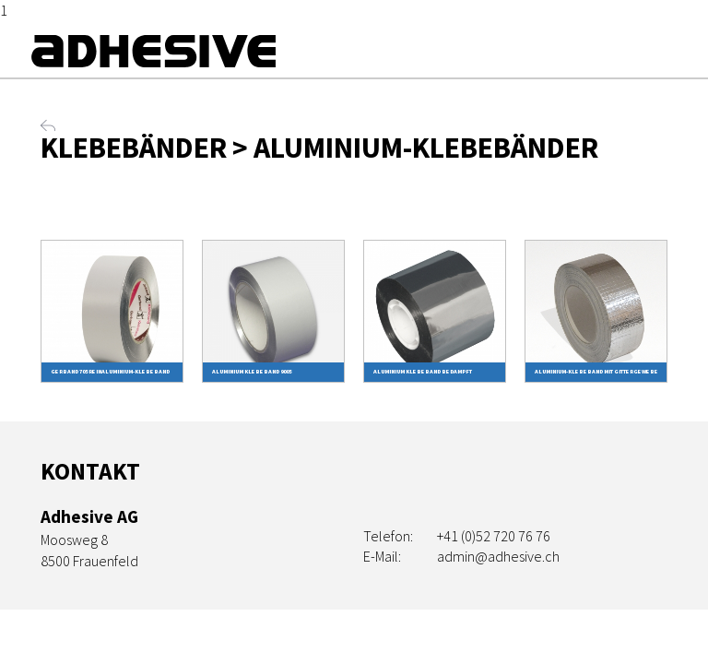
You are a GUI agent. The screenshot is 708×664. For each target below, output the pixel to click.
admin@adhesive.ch (498, 556)
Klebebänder (134, 147)
